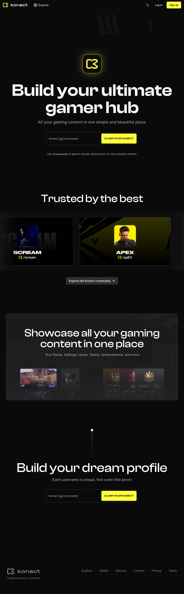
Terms (173, 571)
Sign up (173, 5)
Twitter (104, 571)
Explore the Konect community (92, 281)
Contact (138, 571)
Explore (41, 5)
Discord (121, 571)
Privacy (157, 571)
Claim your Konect (119, 138)
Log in (158, 5)
